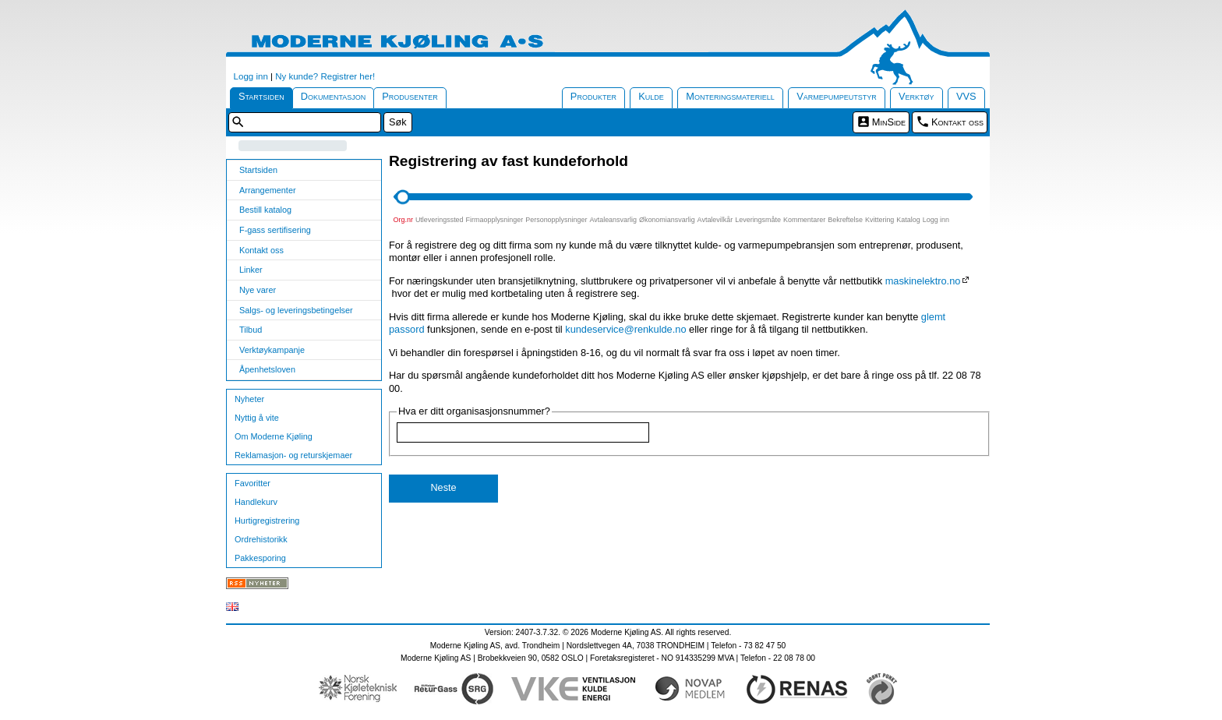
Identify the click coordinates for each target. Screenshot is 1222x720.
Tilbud (250, 329)
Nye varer (257, 290)
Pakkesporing (260, 558)
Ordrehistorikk (261, 539)
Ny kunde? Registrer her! (325, 76)
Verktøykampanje (272, 350)
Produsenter (410, 96)
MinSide (889, 122)
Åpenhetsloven (267, 369)
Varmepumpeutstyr (836, 96)
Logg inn (251, 76)
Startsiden (261, 96)
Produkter (593, 96)
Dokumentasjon (333, 96)
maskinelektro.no (923, 281)
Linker (251, 269)
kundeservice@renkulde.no (625, 329)
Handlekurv (256, 501)
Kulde (651, 96)
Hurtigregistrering (267, 520)
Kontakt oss (957, 122)
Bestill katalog (265, 209)
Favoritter (252, 483)
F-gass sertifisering (275, 230)
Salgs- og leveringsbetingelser (296, 310)
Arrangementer (267, 190)
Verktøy (916, 96)
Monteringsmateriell (730, 96)
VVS (966, 96)
